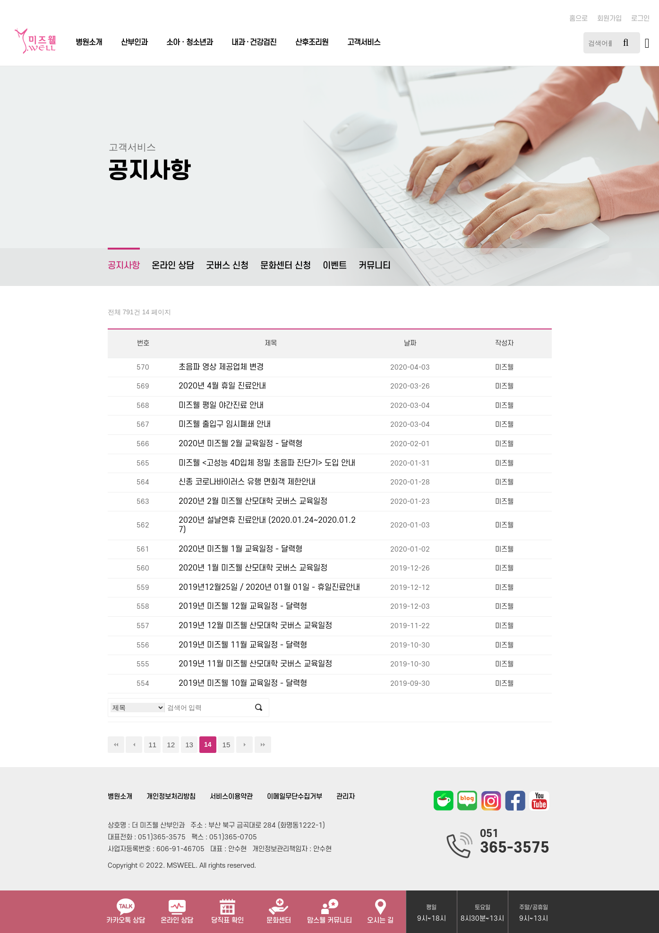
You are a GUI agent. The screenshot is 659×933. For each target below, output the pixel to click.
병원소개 (89, 42)
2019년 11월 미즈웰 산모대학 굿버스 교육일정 (255, 664)
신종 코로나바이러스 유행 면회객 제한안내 (247, 482)
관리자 (345, 797)
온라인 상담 (173, 266)
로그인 (640, 19)
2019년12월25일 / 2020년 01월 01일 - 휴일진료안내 (269, 587)
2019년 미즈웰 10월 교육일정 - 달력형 (243, 683)
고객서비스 (363, 42)
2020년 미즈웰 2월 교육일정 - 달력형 (240, 444)
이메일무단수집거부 (294, 797)
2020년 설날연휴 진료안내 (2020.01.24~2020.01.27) (267, 525)
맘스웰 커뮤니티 (329, 907)
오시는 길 (380, 907)
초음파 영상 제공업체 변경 (221, 367)
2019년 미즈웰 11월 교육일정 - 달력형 (243, 645)
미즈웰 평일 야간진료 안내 (221, 405)
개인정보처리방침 (171, 797)
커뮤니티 (375, 266)
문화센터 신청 (285, 266)
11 (152, 745)
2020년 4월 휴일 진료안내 (222, 386)
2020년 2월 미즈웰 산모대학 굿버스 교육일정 (253, 501)
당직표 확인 (227, 907)
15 (226, 745)
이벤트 (335, 266)
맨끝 (263, 744)
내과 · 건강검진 (253, 42)
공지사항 (124, 259)
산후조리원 (311, 42)
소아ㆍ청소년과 (189, 42)
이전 (134, 744)
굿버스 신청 (227, 266)
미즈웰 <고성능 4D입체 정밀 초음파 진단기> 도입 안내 (267, 463)
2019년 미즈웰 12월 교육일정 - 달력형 (243, 606)
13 (189, 745)
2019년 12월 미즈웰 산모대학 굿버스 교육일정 (255, 626)
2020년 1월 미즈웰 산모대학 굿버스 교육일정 (253, 568)
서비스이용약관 (231, 797)
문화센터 (278, 907)
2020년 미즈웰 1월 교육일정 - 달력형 (240, 549)
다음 (244, 744)
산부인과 (134, 42)
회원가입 (609, 19)
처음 (116, 744)
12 (171, 745)
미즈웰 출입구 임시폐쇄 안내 (225, 424)
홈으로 (578, 19)
